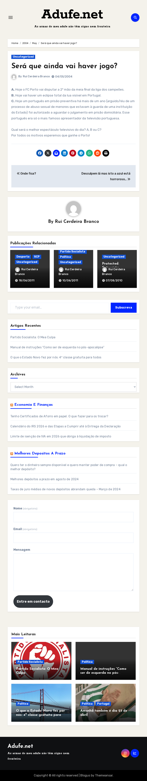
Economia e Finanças (33, 405)
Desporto (22, 256)
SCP (37, 256)
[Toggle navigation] (11, 17)
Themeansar (104, 775)
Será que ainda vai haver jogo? (64, 66)
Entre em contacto (33, 601)
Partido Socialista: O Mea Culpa (32, 337)
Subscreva (123, 307)
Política (65, 257)
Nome (25, 508)
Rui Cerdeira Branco (36, 76)
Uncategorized (23, 56)
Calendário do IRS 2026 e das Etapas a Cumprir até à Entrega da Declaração (65, 426)
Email (25, 529)
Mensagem (21, 549)
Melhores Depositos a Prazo (40, 453)
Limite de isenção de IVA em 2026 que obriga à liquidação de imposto (60, 436)
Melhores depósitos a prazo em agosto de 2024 (44, 479)
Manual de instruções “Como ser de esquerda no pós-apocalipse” (57, 347)
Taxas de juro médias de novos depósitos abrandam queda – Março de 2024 (65, 489)
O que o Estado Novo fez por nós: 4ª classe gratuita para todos (55, 357)
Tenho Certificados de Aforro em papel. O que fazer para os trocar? (59, 416)
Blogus (85, 775)
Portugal (103, 703)
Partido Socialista (72, 251)
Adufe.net (72, 14)
